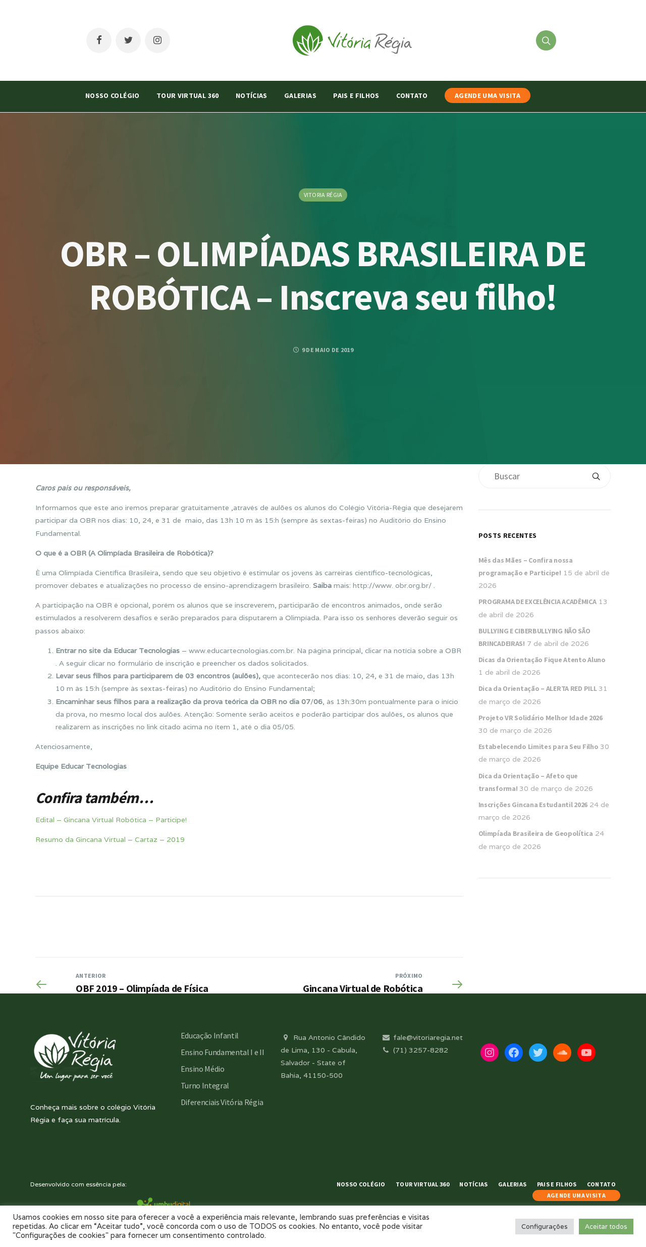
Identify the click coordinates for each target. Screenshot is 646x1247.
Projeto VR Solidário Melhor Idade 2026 (540, 717)
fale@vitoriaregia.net (422, 1037)
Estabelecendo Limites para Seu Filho (538, 746)
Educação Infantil (210, 1035)
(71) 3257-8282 (414, 1050)
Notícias (251, 95)
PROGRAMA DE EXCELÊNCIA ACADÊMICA (537, 601)
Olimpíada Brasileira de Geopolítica (535, 833)
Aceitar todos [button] (606, 1226)
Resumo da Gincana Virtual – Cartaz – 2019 (110, 839)
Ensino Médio (203, 1069)
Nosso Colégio (112, 95)
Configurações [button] (544, 1226)
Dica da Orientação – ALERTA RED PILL (537, 688)
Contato (411, 95)
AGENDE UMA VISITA (487, 95)
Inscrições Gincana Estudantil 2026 (532, 804)
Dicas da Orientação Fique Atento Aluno (542, 659)
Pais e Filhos (356, 95)
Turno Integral (205, 1085)
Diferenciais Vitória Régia (222, 1102)
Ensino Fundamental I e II (222, 1052)
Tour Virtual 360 (187, 95)
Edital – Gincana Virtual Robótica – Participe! (111, 819)
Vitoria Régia (323, 194)
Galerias (300, 95)
